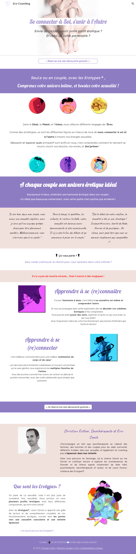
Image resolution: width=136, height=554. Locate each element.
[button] (133, 4)
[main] (68, 28)
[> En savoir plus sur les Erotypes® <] (37, 530)
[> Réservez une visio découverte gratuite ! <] (68, 61)
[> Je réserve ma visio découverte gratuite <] (68, 407)
